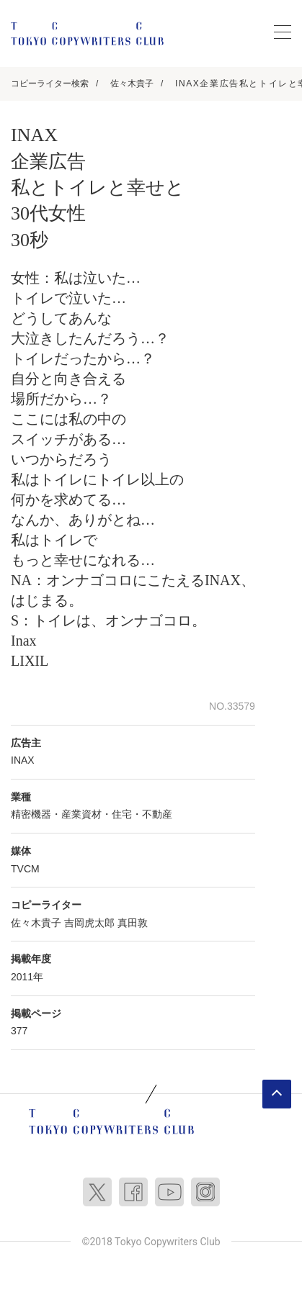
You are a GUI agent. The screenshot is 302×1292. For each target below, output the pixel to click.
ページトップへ (276, 1094)
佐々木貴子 (132, 83)
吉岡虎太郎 (89, 923)
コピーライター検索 (50, 83)
